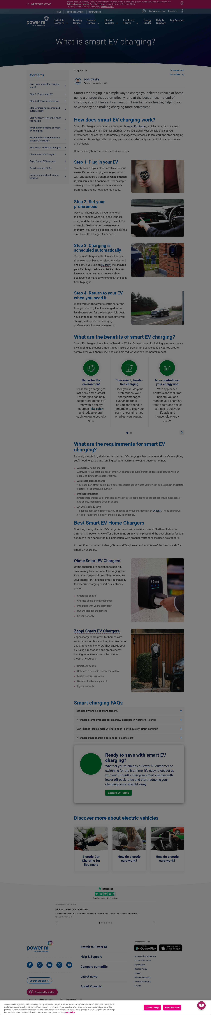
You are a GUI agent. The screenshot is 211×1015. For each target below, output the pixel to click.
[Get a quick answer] (201, 1005)
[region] (105, 1007)
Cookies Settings (152, 1008)
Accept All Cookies (172, 1008)
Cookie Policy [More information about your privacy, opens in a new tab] (69, 1012)
